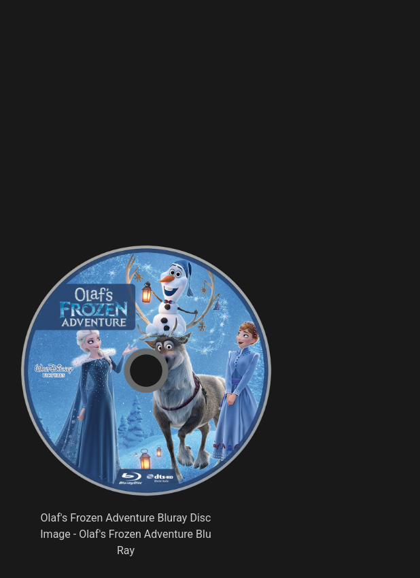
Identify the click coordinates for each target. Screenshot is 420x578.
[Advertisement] (199, 146)
